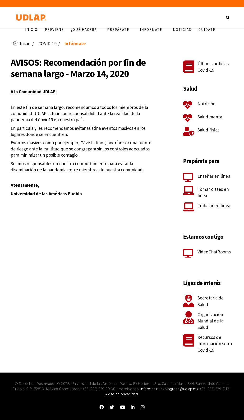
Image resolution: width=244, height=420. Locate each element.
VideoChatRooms (214, 252)
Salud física (209, 130)
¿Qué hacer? (85, 29)
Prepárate (120, 29)
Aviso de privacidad (121, 394)
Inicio (31, 29)
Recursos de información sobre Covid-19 (215, 343)
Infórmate (153, 29)
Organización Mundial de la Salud (211, 321)
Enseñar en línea (214, 176)
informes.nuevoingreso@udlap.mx (169, 389)
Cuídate (206, 29)
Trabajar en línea (214, 205)
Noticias (182, 29)
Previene (54, 29)
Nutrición (207, 104)
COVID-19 (47, 43)
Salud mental (210, 117)
